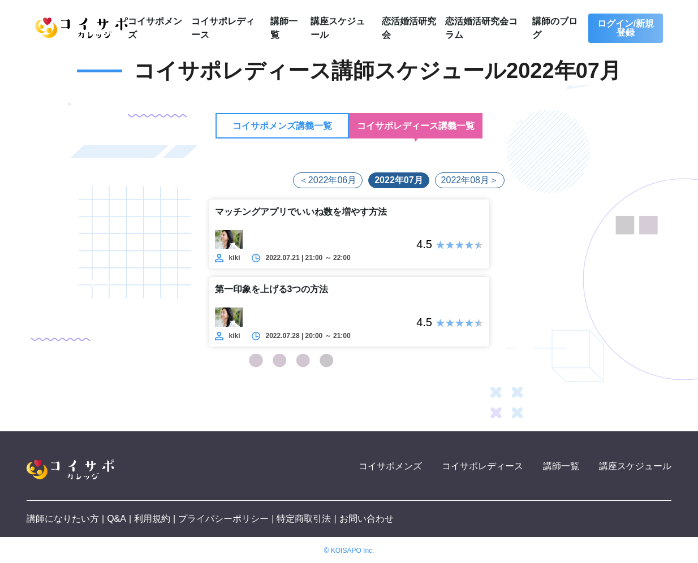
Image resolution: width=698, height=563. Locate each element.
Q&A (116, 518)
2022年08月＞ (469, 180)
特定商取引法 (304, 518)
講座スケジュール (635, 466)
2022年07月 (398, 180)
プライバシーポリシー (223, 518)
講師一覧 (561, 466)
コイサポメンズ (390, 466)
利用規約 (152, 518)
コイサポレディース (482, 466)
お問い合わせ (366, 518)
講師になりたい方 (63, 518)
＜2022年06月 (327, 180)
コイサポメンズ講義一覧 (282, 126)
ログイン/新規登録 (625, 28)
